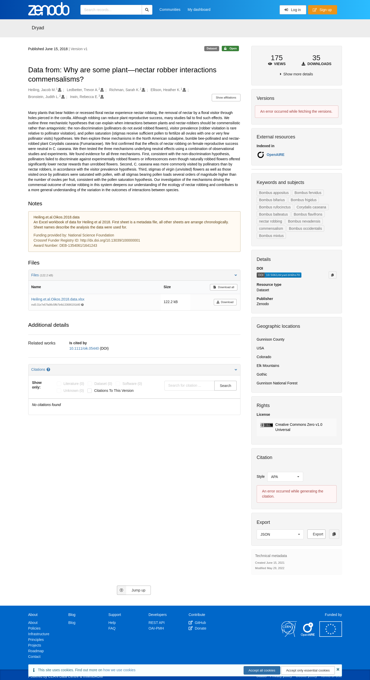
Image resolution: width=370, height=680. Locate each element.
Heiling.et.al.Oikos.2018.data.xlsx (58, 299)
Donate (197, 628)
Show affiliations (226, 97)
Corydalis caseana (311, 207)
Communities (170, 9)
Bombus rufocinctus (275, 207)
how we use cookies (119, 670)
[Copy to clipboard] (332, 275)
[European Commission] (330, 635)
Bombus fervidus (307, 193)
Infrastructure (38, 634)
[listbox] (285, 477)
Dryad (38, 27)
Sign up (322, 10)
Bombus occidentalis (305, 228)
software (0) (132, 384)
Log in (292, 10)
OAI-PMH (156, 628)
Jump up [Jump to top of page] (131, 590)
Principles (36, 640)
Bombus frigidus (304, 200)
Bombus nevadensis (304, 221)
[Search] (147, 10)
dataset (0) (103, 384)
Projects (34, 645)
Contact (34, 657)
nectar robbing (270, 221)
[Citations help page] (49, 369)
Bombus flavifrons (308, 214)
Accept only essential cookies (308, 670)
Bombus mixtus (271, 236)
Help (112, 623)
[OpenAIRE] (308, 635)
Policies (34, 628)
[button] (297, 427)
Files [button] (134, 275)
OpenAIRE (275, 155)
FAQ (112, 628)
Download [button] (225, 302)
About (33, 623)
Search (225, 386)
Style (261, 476)
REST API (157, 623)
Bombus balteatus (273, 214)
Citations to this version (114, 390)
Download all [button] (223, 287)
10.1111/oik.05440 (84, 348)
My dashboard (199, 9)
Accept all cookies (261, 670)
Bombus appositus (274, 193)
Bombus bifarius (272, 200)
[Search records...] (111, 10)
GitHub (197, 623)
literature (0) (73, 384)
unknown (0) (73, 390)
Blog (72, 623)
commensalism (271, 228)
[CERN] (289, 635)
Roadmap (36, 651)
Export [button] (318, 534)
